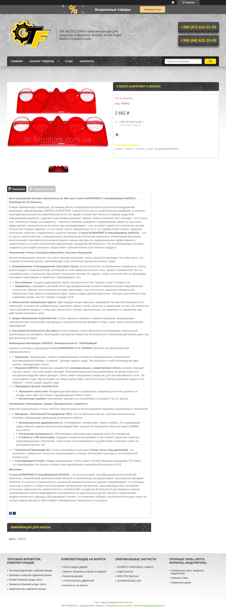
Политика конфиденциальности (149, 605)
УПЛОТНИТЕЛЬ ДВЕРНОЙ (78, 580)
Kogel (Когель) (125, 571)
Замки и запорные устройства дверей (84, 571)
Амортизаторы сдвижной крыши (27, 588)
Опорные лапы (179, 578)
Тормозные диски (181, 582)
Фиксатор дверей (73, 576)
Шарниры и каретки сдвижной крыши (30, 575)
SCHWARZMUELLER (129, 580)
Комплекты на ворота (75, 585)
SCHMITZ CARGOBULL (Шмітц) (135, 567)
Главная (17, 61)
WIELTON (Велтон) (127, 576)
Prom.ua (128, 602)
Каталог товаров (42, 61)
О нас (69, 61)
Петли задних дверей (75, 567)
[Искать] (210, 61)
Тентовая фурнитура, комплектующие (30, 570)
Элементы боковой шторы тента (27, 584)
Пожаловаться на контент (119, 605)
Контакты (87, 61)
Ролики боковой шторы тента (25, 579)
